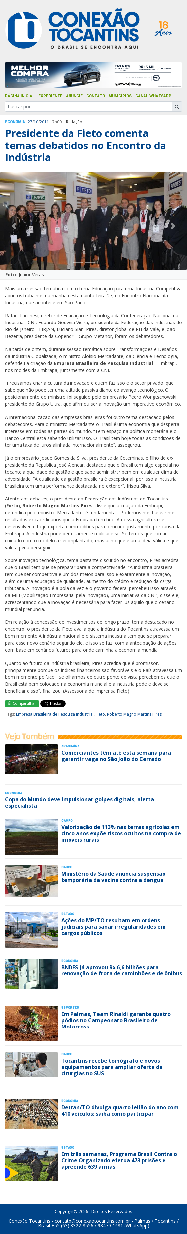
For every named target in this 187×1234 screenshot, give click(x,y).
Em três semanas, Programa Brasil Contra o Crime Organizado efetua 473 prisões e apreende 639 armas (119, 1160)
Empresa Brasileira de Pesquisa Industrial (55, 714)
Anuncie (74, 96)
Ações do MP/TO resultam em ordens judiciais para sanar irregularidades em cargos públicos (113, 927)
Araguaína (70, 746)
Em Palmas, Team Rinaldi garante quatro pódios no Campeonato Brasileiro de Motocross (116, 1020)
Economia (15, 122)
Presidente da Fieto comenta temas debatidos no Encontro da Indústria (85, 145)
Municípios (120, 96)
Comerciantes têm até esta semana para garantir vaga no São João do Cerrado (116, 756)
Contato (95, 96)
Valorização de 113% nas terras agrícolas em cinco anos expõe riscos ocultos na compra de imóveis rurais (121, 833)
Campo (67, 820)
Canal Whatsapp (153, 96)
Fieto (100, 714)
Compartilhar (22, 703)
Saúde (66, 867)
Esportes (70, 1007)
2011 (44, 122)
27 (30, 122)
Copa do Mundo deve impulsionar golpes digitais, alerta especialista (79, 802)
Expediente (50, 96)
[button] (14, 226)
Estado (67, 914)
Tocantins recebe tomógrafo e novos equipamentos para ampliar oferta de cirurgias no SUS (112, 1067)
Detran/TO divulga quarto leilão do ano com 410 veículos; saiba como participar (120, 1110)
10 (36, 122)
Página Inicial (20, 96)
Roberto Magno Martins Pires (134, 714)
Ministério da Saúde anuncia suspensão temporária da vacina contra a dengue (113, 877)
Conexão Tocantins (29, 1221)
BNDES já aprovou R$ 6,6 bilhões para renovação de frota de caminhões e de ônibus (121, 970)
